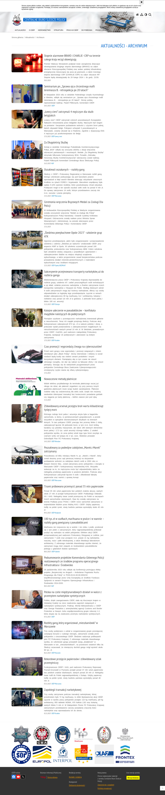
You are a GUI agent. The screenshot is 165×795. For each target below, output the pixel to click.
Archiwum (40, 37)
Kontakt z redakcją (75, 777)
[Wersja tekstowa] (146, 14)
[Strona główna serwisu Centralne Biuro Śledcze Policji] (137, 14)
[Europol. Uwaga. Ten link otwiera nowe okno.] (42, 754)
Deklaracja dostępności (77, 785)
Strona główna (17, 37)
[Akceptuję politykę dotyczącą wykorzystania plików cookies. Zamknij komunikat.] (141, 2)
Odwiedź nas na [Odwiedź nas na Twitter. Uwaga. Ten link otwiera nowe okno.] (23, 777)
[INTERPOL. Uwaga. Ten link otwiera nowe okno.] (62, 754)
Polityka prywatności (105, 788)
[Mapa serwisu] (141, 14)
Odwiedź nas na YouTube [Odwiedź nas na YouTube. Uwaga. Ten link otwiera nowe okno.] (18, 777)
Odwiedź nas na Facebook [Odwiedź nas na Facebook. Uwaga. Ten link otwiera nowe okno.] (14, 777)
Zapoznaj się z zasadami (106, 784)
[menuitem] (20, 29)
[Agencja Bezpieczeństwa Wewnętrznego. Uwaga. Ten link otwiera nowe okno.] (62, 735)
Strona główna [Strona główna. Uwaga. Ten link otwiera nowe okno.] (52, 777)
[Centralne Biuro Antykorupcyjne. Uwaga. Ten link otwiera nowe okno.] (42, 735)
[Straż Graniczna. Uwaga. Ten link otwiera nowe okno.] (104, 735)
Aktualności (29, 37)
